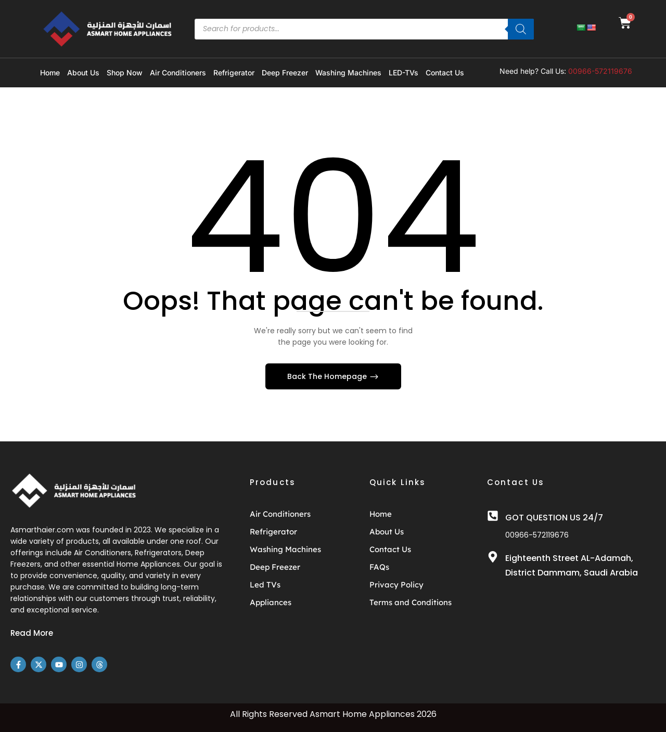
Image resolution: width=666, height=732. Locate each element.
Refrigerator (233, 72)
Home (50, 72)
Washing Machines (348, 72)
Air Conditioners (178, 72)
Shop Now (125, 72)
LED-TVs (403, 72)
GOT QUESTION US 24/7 (554, 518)
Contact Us (445, 72)
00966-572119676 (600, 71)
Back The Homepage (328, 376)
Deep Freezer (285, 72)
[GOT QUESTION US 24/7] (492, 515)
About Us (83, 72)
